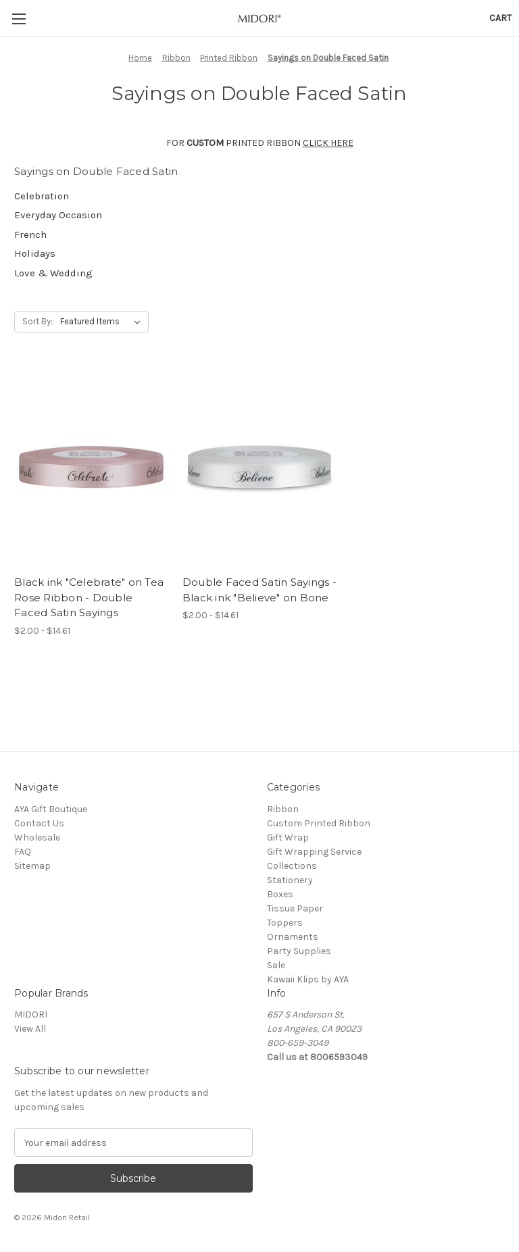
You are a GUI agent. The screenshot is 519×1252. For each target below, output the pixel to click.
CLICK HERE (328, 143)
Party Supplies (299, 951)
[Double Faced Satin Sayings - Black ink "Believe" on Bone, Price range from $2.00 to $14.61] (259, 467)
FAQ (22, 851)
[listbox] (103, 321)
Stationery (290, 880)
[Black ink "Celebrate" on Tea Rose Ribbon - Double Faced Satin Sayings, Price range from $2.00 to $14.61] (91, 467)
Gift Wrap (288, 837)
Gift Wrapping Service (314, 851)
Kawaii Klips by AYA (308, 979)
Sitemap (32, 866)
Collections (292, 866)
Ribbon (283, 809)
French (30, 234)
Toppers (285, 922)
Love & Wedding (53, 273)
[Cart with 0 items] (500, 17)
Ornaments (292, 937)
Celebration (41, 196)
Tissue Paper (295, 908)
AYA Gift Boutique (50, 809)
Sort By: (37, 321)
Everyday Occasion (58, 215)
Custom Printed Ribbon (318, 823)
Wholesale (37, 837)
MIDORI (30, 1014)
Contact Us (39, 823)
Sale (276, 965)
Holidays (34, 253)
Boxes (280, 894)
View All (30, 1028)
